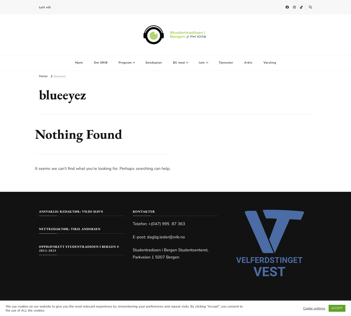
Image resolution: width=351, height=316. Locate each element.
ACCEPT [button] (337, 308)
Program (125, 63)
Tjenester (226, 63)
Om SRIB (101, 63)
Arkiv (248, 63)
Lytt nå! (45, 7)
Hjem (79, 63)
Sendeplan (154, 63)
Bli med (179, 63)
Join (202, 63)
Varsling (269, 63)
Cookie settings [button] (314, 308)
